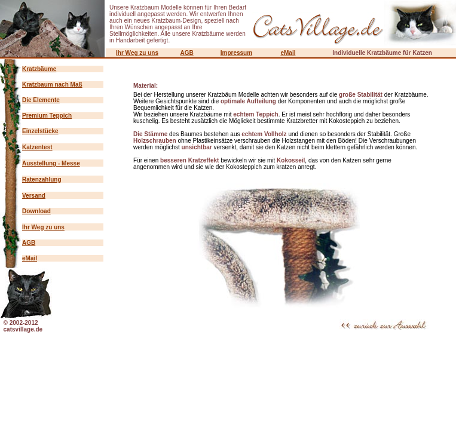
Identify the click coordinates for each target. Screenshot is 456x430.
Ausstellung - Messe (51, 163)
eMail (287, 53)
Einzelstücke (40, 131)
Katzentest (37, 147)
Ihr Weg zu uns (137, 53)
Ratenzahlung (42, 179)
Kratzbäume (39, 69)
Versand (33, 195)
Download (36, 211)
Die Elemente (41, 100)
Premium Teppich (47, 115)
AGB (187, 53)
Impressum (236, 53)
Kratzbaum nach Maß (52, 84)
